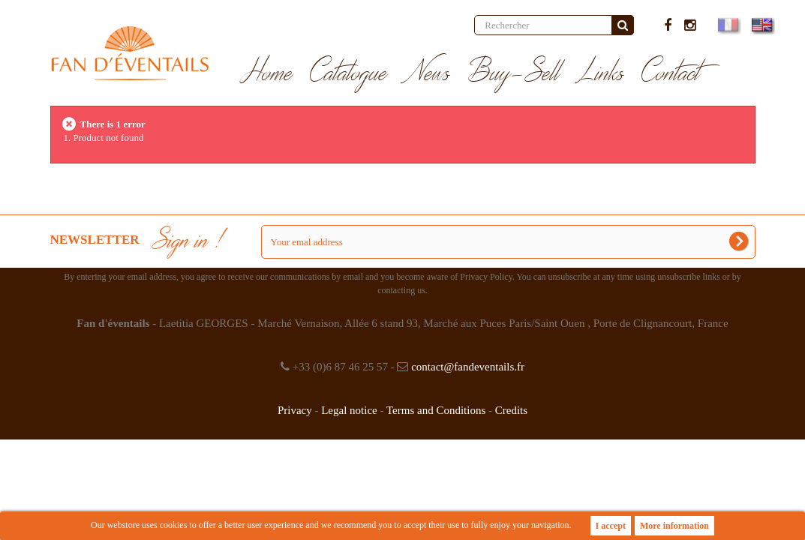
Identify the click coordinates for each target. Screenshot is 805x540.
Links (601, 73)
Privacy (295, 410)
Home (267, 73)
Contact (671, 73)
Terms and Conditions (435, 410)
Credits (511, 410)
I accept (611, 525)
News (427, 73)
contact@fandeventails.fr (467, 367)
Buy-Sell (514, 73)
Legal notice (349, 410)
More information (674, 525)
